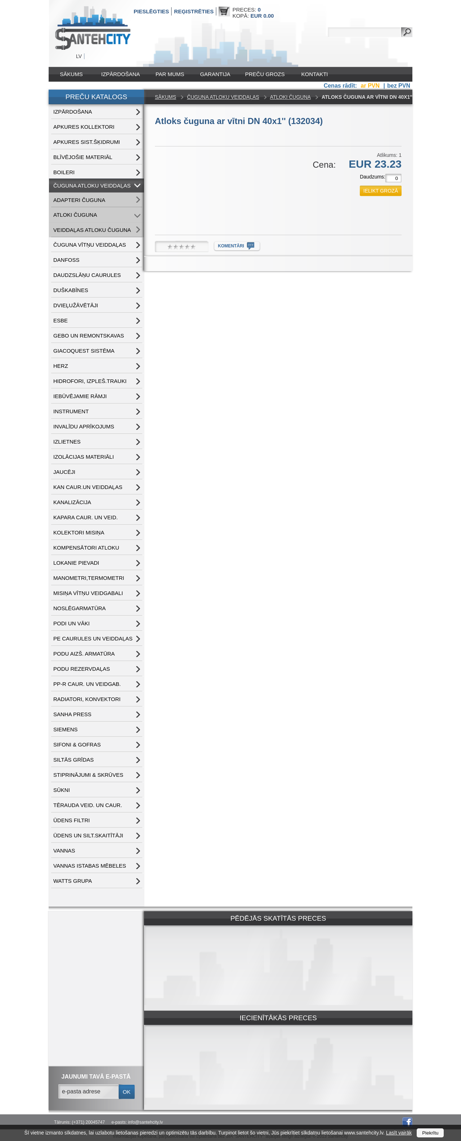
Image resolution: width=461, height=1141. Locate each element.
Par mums (170, 74)
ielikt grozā (380, 191)
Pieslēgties (151, 11)
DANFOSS (66, 260)
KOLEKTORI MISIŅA (78, 532)
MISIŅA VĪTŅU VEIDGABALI (88, 593)
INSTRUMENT (71, 411)
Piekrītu (430, 1133)
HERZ (60, 366)
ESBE (60, 320)
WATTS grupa (72, 881)
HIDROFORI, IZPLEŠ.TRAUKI (89, 381)
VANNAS (64, 850)
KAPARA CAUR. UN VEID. (85, 517)
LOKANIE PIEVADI (76, 563)
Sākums (71, 74)
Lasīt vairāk (399, 1133)
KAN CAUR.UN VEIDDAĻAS (87, 487)
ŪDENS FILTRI (71, 820)
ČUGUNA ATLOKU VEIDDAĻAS (92, 185)
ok (127, 1092)
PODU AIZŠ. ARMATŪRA (84, 654)
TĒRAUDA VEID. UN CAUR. (87, 805)
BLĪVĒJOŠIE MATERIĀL (82, 157)
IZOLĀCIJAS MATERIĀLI (83, 457)
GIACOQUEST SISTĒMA (84, 351)
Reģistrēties (194, 11)
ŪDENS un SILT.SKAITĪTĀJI (88, 835)
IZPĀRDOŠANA (120, 74)
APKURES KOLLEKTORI (84, 127)
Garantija (215, 74)
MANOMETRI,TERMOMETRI (88, 578)
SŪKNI (61, 790)
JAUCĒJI (64, 472)
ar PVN (371, 86)
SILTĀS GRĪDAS (73, 760)
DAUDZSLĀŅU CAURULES (87, 275)
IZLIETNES (67, 442)
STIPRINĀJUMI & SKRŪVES (88, 775)
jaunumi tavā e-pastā (96, 1077)
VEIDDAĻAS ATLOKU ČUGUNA (92, 230)
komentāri (231, 245)
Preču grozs (265, 74)
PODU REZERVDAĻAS (81, 669)
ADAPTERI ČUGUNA (79, 200)
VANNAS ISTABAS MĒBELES (89, 866)
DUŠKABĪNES (70, 290)
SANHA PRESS (72, 714)
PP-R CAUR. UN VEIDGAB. (87, 684)
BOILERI (64, 172)
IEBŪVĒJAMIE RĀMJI (80, 396)
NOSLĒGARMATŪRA (79, 608)
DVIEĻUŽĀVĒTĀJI (75, 305)
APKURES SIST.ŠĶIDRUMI (86, 142)
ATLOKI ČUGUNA (75, 215)
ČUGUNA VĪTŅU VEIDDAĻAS (89, 245)
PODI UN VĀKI (71, 623)
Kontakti (314, 74)
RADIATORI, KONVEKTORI (87, 699)
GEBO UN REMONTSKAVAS (88, 335)
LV (79, 56)
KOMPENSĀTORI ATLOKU (86, 548)
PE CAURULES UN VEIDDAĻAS (93, 638)
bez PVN (398, 86)
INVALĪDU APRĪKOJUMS (83, 426)
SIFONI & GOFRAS (77, 744)
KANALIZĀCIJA (72, 502)
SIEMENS (65, 729)
